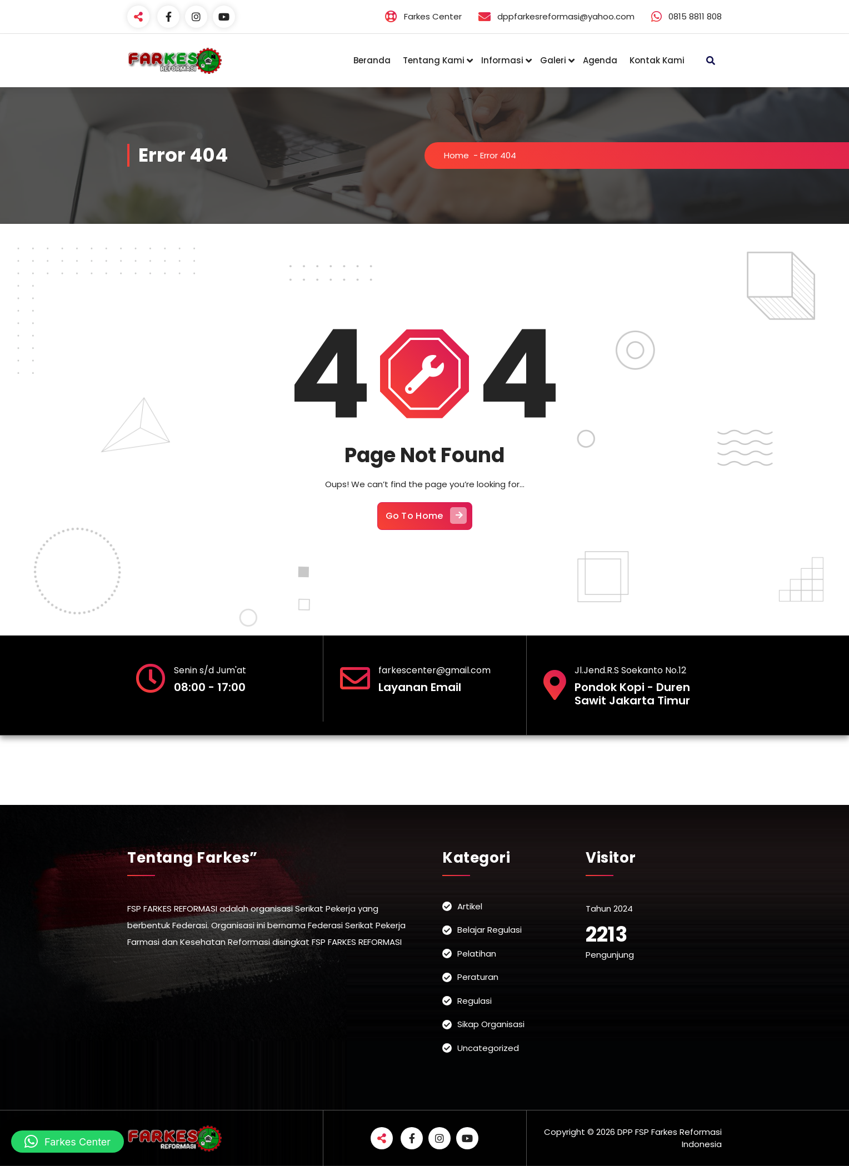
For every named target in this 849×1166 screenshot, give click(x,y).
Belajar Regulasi (489, 929)
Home (456, 155)
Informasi (502, 60)
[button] (67, 1141)
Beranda (372, 60)
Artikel (469, 906)
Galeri (553, 60)
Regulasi (474, 1001)
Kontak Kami (657, 60)
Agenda (600, 60)
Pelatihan (476, 953)
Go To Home (426, 515)
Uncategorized (488, 1048)
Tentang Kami (434, 60)
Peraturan (477, 977)
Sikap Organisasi (491, 1024)
